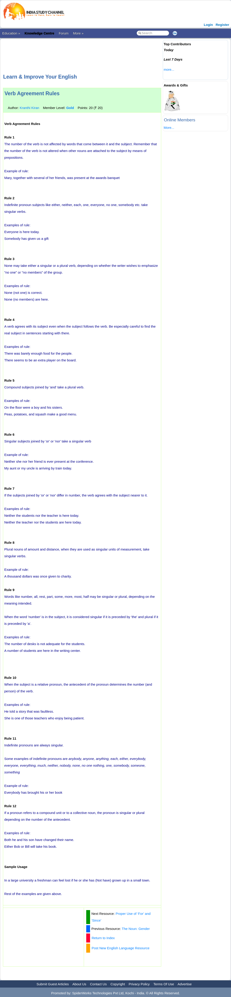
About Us (79, 984)
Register (222, 25)
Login (208, 25)
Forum (63, 33)
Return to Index (103, 938)
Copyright (118, 984)
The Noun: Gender (136, 929)
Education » (11, 33)
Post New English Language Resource (120, 948)
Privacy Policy (139, 984)
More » (78, 33)
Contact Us (98, 984)
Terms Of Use (163, 984)
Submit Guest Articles (52, 984)
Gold (70, 108)
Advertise (185, 984)
